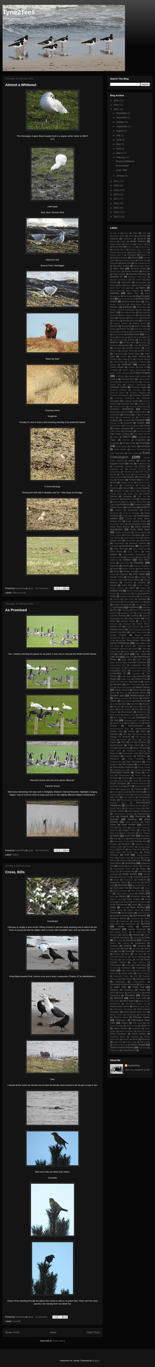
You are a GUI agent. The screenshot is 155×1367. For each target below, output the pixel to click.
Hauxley (139, 562)
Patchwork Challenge (136, 751)
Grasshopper (128, 516)
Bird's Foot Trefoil (117, 288)
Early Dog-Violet (117, 453)
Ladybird (113, 613)
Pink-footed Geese (120, 772)
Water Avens (145, 984)
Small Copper (133, 899)
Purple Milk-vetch (140, 781)
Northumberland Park (119, 729)
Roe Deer (145, 836)
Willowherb (136, 1028)
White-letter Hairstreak (123, 1009)
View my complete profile (137, 1070)
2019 (116, 190)
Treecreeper (115, 965)
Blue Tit (113, 312)
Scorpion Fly (128, 871)
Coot (127, 412)
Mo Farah (114, 704)
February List (129, 472)
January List (138, 602)
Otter (123, 742)
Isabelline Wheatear (128, 596)
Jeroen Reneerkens (122, 605)
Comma (113, 379)
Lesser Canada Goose (137, 630)
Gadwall (126, 488)
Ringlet (143, 830)
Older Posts (93, 1332)
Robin (116, 835)
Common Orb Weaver (119, 395)
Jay (148, 602)
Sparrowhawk (139, 915)
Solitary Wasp (133, 910)
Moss (127, 707)
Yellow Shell (145, 1042)
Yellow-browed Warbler (121, 1047)
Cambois (146, 345)
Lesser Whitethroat (119, 643)
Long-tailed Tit (118, 673)
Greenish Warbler (137, 543)
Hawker (126, 566)
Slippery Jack (116, 899)
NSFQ (143, 731)
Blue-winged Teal (128, 315)
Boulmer (114, 326)
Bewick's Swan (141, 285)
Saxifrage (146, 866)
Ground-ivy (130, 557)
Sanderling (130, 863)
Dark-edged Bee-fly (142, 434)
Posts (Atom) (59, 1341)
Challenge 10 (127, 359)
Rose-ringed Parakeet (122, 841)
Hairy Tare (124, 563)
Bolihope (146, 318)
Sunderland (140, 943)
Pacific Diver (134, 745)
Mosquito (117, 707)
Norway (131, 731)
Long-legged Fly (117, 668)
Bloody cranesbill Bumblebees (122, 310)
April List (129, 244)
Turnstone (126, 968)
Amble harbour (138, 241)
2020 (116, 185)
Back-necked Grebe (127, 260)
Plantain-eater (124, 775)
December (121, 113)
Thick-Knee (122, 957)
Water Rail (138, 987)
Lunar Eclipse (127, 676)
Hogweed (124, 574)
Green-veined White (132, 538)
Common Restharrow (124, 398)
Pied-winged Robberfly (123, 767)
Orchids (123, 740)
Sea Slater (142, 871)
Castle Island (134, 354)
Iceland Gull (116, 590)
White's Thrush (116, 1015)
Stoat (147, 937)
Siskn (112, 896)
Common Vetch (119, 407)
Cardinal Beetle (127, 351)
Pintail (138, 772)
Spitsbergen (130, 924)
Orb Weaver (141, 737)
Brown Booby (118, 334)
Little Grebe (140, 654)
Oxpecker (142, 742)
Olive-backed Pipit (139, 734)
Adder (131, 236)
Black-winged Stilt (138, 304)
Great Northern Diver (137, 524)
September (122, 126)
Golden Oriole (140, 504)
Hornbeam (142, 577)
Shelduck (142, 880)
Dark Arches (142, 431)
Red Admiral (137, 792)
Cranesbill (127, 420)
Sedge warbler (129, 874)
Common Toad (144, 404)
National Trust (129, 715)
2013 (116, 216)
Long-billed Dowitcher (136, 662)
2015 (116, 207)
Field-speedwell (116, 477)
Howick (113, 585)
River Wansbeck (128, 833)
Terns (127, 954)
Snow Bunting (137, 907)
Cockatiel (114, 370)
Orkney (135, 740)
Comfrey (143, 376)
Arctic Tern (131, 247)
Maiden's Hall (140, 679)
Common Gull (139, 390)
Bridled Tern (125, 329)
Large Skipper (134, 618)
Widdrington (120, 1020)
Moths (137, 709)
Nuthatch (114, 734)
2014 (116, 212)
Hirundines (142, 572)
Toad (138, 960)
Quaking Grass (141, 786)
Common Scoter (131, 401)
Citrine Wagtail (117, 367)
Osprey (113, 742)
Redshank (140, 816)
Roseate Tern (140, 841)
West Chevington (135, 993)
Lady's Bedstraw (140, 610)
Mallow (147, 682)
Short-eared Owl (120, 888)
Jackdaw (142, 599)
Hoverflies (128, 583)
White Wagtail (129, 1001)
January (120, 175)
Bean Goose (119, 274)
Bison (132, 288)
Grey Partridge (121, 549)
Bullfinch (114, 342)
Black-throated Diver (131, 301)
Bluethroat (143, 315)
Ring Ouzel (122, 828)
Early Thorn (133, 453)
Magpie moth (126, 679)
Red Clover (125, 795)
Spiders (137, 921)
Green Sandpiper (133, 535)
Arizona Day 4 (119, 250)
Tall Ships (136, 949)
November (121, 117)
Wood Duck (142, 1031)
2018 (116, 194)
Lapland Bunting (117, 615)
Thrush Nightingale (139, 957)
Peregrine (141, 756)
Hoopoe (130, 577)
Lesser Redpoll (118, 635)
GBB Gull (142, 496)
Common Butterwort (130, 382)
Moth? (112, 709)
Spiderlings (124, 921)
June (119, 139)
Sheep (116, 880)
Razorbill (125, 792)
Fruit (116, 485)
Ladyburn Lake (127, 613)
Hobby (112, 574)
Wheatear (130, 995)
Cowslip (127, 415)
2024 (116, 100)
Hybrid (16, 854)
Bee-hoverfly (141, 282)
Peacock (114, 753)
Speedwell (135, 918)
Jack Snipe (129, 599)
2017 (116, 199)
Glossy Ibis (145, 499)
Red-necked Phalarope (139, 811)
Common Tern (127, 404)
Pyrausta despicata (139, 783)
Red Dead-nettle (140, 795)
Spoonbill (145, 923)
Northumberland (135, 726)
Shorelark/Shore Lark (141, 885)
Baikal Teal (142, 260)
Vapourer (113, 973)
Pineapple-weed (119, 770)
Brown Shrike (136, 337)
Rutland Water (124, 858)
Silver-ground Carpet (125, 893)
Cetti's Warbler (139, 356)
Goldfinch (145, 507)
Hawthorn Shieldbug (141, 566)
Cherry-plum (119, 362)
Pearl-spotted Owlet (130, 753)
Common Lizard (117, 393)
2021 (116, 181)
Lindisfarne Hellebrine (119, 649)
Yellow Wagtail (138, 1044)
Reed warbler (129, 824)
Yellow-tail (143, 1048)
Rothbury (130, 847)
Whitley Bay (145, 1015)
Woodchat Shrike (117, 1037)
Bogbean (122, 318)
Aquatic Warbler (143, 244)
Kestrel (119, 607)
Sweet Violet (115, 949)
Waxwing (114, 990)
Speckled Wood (117, 918)
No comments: (43, 588)
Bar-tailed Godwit (121, 266)
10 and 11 (115, 233)
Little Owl (129, 657)
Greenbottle (130, 541)
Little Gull (115, 656)
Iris (136, 594)
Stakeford (114, 935)
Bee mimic (136, 280)
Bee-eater (126, 282)
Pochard (114, 778)
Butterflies (114, 345)
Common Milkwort (138, 393)
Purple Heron (123, 781)
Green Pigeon (115, 535)
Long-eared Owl (138, 665)
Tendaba (117, 954)
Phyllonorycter (116, 762)
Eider (131, 463)
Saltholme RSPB (139, 860)
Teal (119, 951)
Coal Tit (142, 367)
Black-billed (128, 296)
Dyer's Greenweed (138, 449)
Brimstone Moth (140, 329)
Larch (121, 618)
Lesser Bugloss (132, 627)
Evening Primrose (137, 469)
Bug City (143, 340)
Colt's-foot (120, 376)
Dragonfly (114, 443)
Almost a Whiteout (20, 85)
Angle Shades (116, 244)
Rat (148, 789)
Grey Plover (116, 551)
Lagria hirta (142, 613)
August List (145, 255)
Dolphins (125, 440)
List (140, 651)
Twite (112, 970)
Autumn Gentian (120, 258)
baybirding (134, 1065)
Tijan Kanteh (127, 960)
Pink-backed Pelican (138, 770)
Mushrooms (142, 712)
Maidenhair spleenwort (119, 682)
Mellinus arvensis (121, 698)
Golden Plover (116, 507)
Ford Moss (145, 480)
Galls (136, 488)
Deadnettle (142, 437)
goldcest (113, 505)
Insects (113, 594)
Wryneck (146, 1039)
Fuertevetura (129, 485)
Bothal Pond (139, 323)
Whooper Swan (120, 1017)
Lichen (138, 643)
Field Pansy (125, 474)
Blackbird (114, 307)
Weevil (121, 993)
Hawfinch (114, 566)
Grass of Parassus (131, 513)
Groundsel (143, 557)
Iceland (143, 588)
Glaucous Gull (19, 592)
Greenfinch (145, 540)
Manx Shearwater (133, 684)
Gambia (146, 488)
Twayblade (141, 968)
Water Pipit (120, 987)
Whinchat (118, 998)
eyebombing (115, 472)
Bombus (116, 321)
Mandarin (117, 684)
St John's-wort (139, 932)
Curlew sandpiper (122, 428)
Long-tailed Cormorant (137, 668)
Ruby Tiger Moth (135, 849)
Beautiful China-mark (137, 277)
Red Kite (114, 797)
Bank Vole (126, 263)
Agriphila (114, 239)
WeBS (112, 993)
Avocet (134, 257)
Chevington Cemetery (137, 362)
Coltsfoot (132, 376)
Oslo (144, 740)
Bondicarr (146, 321)
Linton (144, 649)
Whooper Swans (141, 1017)
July (118, 135)
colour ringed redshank (119, 373)
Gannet (132, 491)
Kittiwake (146, 607)
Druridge (145, 442)
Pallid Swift (115, 751)
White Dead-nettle (137, 998)
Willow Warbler (121, 1028)
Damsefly (128, 431)
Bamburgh (114, 263)
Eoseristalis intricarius (123, 466)
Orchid (112, 740)
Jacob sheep (115, 602)
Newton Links (118, 723)
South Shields (127, 913)
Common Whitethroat (121, 409)
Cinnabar (142, 365)
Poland (125, 778)
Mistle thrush (141, 701)
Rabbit (112, 789)
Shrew (147, 888)
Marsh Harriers (122, 690)
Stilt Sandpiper (122, 937)
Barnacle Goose (138, 269)
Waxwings (128, 990)
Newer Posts (12, 1332)
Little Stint (127, 660)
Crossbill (17, 1321)
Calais (135, 345)
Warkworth (120, 982)
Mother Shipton (125, 709)
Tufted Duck (140, 965)
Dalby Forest (115, 431)
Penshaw (128, 756)
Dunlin (133, 446)
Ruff (127, 854)
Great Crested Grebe (136, 521)
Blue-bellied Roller (128, 312)
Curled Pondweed (132, 426)
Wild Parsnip (132, 1026)
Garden (143, 491)
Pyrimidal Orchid (116, 786)
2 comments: (42, 1317)
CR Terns (143, 417)
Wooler (126, 1039)
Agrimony (142, 236)
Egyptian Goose (117, 463)
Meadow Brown (139, 693)
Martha (113, 693)
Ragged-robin (124, 789)
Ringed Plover (129, 830)
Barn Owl (119, 268)
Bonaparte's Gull (130, 321)
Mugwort (113, 712)
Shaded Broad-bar (141, 877)
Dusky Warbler (120, 449)
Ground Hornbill (116, 557)
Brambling (126, 326)
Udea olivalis (141, 971)
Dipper (113, 440)
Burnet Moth (129, 342)
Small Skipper (123, 902)
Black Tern (132, 293)
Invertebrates (125, 594)
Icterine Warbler (133, 591)
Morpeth (146, 704)
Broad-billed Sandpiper (119, 332)
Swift (126, 948)
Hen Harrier (144, 568)
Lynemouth (141, 676)
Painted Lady (123, 748)
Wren (135, 1039)
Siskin (142, 893)
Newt (148, 720)
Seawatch (114, 874)
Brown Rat (123, 337)
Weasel (142, 990)
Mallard (136, 682)
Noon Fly (138, 723)
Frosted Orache (143, 483)
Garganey (127, 496)
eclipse (132, 461)
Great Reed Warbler (120, 527)
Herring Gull (128, 571)
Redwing (132, 819)
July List (138, 605)
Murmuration (127, 712)
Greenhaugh (119, 543)
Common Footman (118, 390)
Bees (121, 285)
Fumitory (114, 488)
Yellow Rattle (131, 1042)
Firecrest (142, 477)
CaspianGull (119, 354)
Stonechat (131, 940)
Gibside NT (114, 499)
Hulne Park (126, 585)
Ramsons (138, 789)
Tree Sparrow (139, 962)
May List (123, 693)
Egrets (143, 461)
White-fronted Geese (119, 1006)
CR (136, 415)
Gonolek (118, 510)
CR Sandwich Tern (127, 417)
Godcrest (117, 502)
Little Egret (123, 654)
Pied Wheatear (144, 764)
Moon (124, 704)
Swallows (141, 946)
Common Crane (118, 387)
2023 (116, 105)
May (118, 144)
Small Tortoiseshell (118, 905)
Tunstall (113, 968)
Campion (117, 348)
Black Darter (115, 291)
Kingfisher (134, 607)
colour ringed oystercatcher (134, 370)
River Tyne (114, 833)
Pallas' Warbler (140, 748)
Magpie (113, 679)
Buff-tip (131, 340)
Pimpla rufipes (144, 767)
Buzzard (125, 345)
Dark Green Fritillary (119, 434)
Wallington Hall (143, 979)
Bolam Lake (134, 318)
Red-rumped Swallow (123, 814)
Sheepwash (128, 880)
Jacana (116, 599)
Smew (134, 905)
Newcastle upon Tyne (133, 720)
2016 (116, 203)
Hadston (127, 559)
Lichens (128, 646)
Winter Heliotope (126, 1031)
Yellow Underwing (120, 1045)
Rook (115, 839)
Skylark (122, 896)
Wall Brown (126, 979)
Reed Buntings (132, 822)
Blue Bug (143, 310)
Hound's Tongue (116, 580)
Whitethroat (131, 1015)
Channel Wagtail (143, 359)
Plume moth (140, 775)
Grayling (128, 519)
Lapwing (134, 615)
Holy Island (139, 574)
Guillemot (114, 560)
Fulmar (143, 485)
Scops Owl (114, 871)
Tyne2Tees (19, 12)
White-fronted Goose (141, 1006)
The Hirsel (138, 954)
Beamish (146, 271)
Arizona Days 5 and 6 (119, 252)
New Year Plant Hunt (123, 718)
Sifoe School (136, 891)
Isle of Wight (145, 596)
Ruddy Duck (132, 852)
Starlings (136, 935)
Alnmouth (141, 239)
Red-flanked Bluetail (134, 805)
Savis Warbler (133, 866)
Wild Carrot (137, 1023)
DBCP (126, 436)
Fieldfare (130, 477)
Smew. (144, 905)
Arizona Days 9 (116, 255)
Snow (123, 907)
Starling (124, 935)
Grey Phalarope (139, 549)
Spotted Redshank (137, 929)
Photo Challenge (136, 759)
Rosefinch (126, 844)
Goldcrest (125, 504)
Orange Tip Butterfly (120, 737)
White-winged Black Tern (135, 1012)
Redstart (114, 819)
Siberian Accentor (120, 891)
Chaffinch (114, 359)
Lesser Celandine (118, 632)
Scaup (143, 869)
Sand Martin (115, 863)
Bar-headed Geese (142, 263)
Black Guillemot (132, 291)
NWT (125, 734)
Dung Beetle (121, 446)
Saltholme (124, 860)
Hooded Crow (116, 577)
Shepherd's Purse (118, 882)
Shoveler (136, 888)
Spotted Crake (125, 926)
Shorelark (122, 885)
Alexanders (127, 239)
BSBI (148, 337)
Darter (115, 437)
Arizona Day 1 (144, 247)
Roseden (113, 844)
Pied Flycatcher (133, 762)
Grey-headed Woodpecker (134, 554)
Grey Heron (144, 546)
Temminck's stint (142, 951)
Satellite (121, 866)
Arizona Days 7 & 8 (139, 252)
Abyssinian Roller (117, 236)
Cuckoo (141, 422)
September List (124, 877)
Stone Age (118, 940)
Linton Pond (129, 651)
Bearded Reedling (138, 274)
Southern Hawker (121, 916)
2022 (116, 109)
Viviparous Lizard (121, 976)
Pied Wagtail (128, 764)
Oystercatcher (116, 745)
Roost (123, 839)
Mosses (136, 707)
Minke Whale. (126, 701)
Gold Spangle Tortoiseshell (136, 502)
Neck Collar (144, 715)
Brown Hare (133, 334)
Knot (115, 610)
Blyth (112, 318)
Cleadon (131, 367)
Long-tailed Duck (118, 671)
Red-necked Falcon (133, 808)
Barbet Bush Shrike (142, 266)
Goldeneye (132, 507)
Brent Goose (141, 326)
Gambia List (119, 491)
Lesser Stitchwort (132, 638)
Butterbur (143, 343)
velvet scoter (127, 973)
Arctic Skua (118, 247)
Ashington (131, 255)
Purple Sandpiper (118, 783)
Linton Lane (115, 651)
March (119, 153)
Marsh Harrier (143, 687)
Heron (116, 571)
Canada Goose (133, 348)
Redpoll (124, 816)
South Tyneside (143, 913)
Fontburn (133, 480)
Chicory (113, 365)
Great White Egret (140, 529)
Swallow (128, 945)
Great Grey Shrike (117, 524)
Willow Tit (145, 1026)
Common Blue (127, 379)
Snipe (113, 907)
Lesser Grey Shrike (139, 632)
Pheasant (114, 759)
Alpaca (113, 241)
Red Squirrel (129, 797)
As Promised (16, 610)
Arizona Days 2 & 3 (138, 250)
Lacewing (125, 610)
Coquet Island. (139, 412)
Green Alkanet (141, 532)
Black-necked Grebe (126, 299)
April (118, 148)
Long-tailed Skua (139, 671)
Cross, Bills (15, 872)
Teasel (128, 951)
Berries (129, 285)
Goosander (133, 510)
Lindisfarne (141, 646)
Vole (135, 976)
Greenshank (128, 546)
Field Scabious (140, 474)
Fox (114, 482)
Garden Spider (116, 494)
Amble (122, 241)
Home (53, 1332)
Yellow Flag (118, 1042)
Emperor (146, 464)
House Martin (133, 580)
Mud (145, 709)
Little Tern (141, 660)
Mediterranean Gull (140, 695)
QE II (129, 786)
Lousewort (136, 673)
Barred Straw (115, 271)
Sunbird (126, 943)
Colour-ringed (141, 372)
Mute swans (115, 715)
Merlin (135, 698)
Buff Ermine (119, 340)
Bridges (113, 329)
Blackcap (127, 307)
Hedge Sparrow (129, 569)
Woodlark (135, 1037)
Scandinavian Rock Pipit (124, 869)
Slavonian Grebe (138, 896)
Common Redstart (141, 395)
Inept (145, 591)
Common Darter (138, 387)
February (121, 157)
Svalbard (114, 946)
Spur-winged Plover (118, 932)
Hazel (115, 568)
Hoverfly (141, 582)
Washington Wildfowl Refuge (123, 984)
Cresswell (140, 420)
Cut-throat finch (140, 428)
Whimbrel (145, 995)
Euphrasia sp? (116, 469)
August (120, 130)
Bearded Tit (116, 276)
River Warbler (144, 833)
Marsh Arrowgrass (124, 687)
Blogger (95, 1360)
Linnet (134, 649)
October (120, 122)
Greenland (114, 546)
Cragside (114, 420)
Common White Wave (138, 407)
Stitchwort (137, 938)
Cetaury (123, 356)
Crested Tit (114, 423)
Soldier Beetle (116, 910)
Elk (138, 464)
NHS (129, 723)
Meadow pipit (117, 695)
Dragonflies (140, 440)
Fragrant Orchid (126, 483)
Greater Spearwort (123, 532)
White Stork (114, 1001)
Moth (145, 707)
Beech (112, 285)
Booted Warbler (121, 323)
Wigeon (124, 1023)
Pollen (135, 778)
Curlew (147, 426)
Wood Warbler (139, 1034)
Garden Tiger (133, 494)
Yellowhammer (129, 1050)
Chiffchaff (126, 364)
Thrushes (114, 960)
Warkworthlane (139, 982)
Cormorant (115, 415)
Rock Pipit (130, 835)
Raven (115, 792)
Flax (112, 480)
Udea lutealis (126, 971)
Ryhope (137, 858)
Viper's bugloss (143, 973)
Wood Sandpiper (118, 1034)
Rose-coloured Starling (139, 838)
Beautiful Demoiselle (118, 280)
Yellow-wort (114, 1050)
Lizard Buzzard (116, 662)
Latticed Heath (127, 621)
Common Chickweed (136, 385)
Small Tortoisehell (140, 902)
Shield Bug (135, 882)
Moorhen (134, 704)
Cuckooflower (115, 426)
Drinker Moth (129, 443)
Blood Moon (142, 307)
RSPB (122, 849)
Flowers (120, 480)
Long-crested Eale (118, 665)
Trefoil (128, 965)
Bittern (142, 287)
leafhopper (127, 624)
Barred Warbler (132, 271)
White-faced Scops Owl (135, 1004)
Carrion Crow (144, 351)
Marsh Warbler (139, 690)
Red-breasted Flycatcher (131, 800)
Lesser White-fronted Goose (132, 640)
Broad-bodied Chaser (141, 332)
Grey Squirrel (134, 552)
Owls (132, 742)
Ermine (142, 466)
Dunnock (145, 446)
